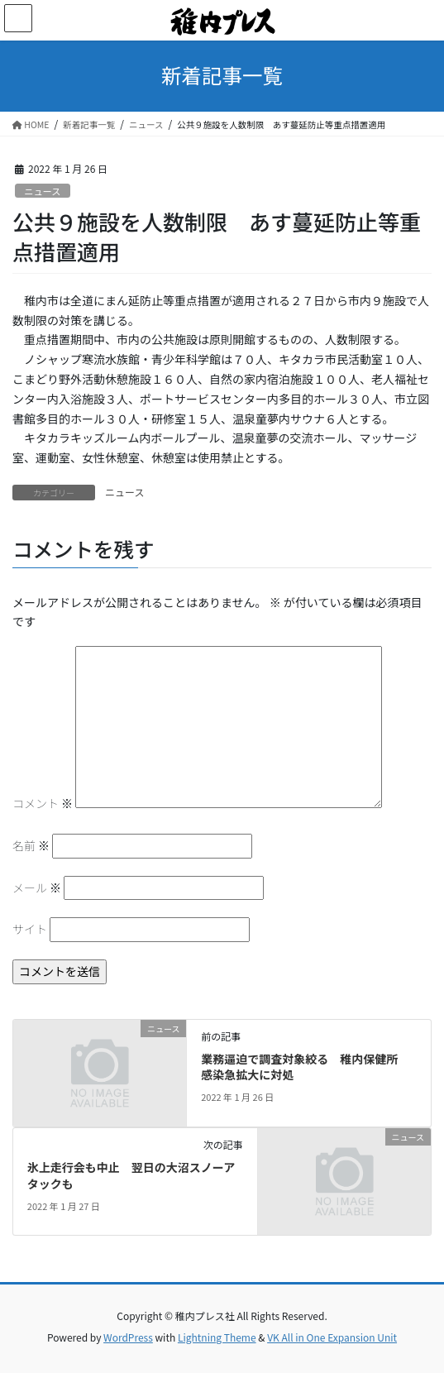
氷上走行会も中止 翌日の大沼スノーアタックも (131, 1175)
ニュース (42, 191)
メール (36, 887)
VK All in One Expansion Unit (332, 1337)
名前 (31, 845)
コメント (42, 803)
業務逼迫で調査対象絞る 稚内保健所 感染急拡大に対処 (305, 1067)
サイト (29, 929)
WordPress (128, 1337)
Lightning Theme (217, 1337)
